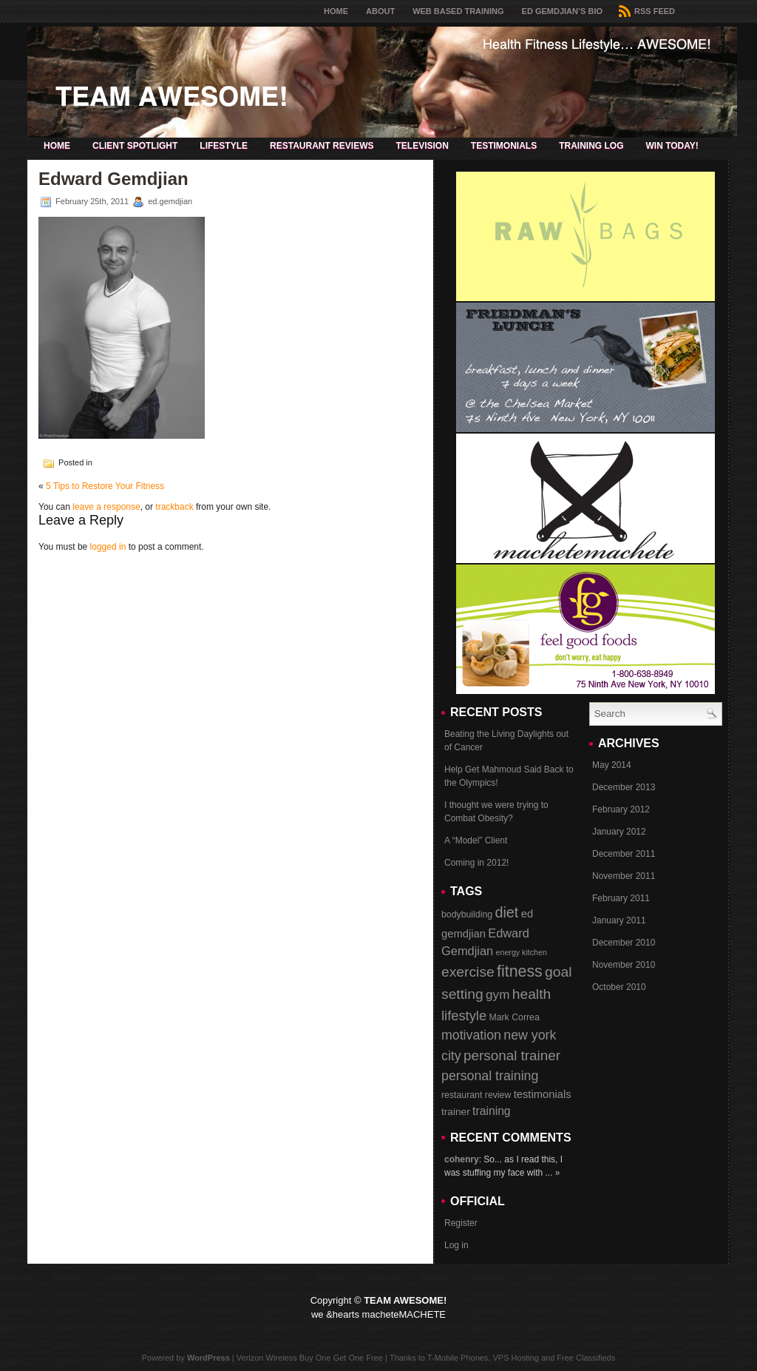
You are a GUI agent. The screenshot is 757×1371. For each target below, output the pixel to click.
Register (461, 1223)
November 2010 (623, 965)
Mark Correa (514, 1017)
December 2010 (623, 942)
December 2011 (623, 854)
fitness (520, 971)
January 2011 (619, 920)
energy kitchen (521, 952)
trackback (174, 507)
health (531, 994)
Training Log (591, 146)
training (491, 1111)
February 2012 (621, 809)
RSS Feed (647, 11)
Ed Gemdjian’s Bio (562, 11)
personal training (489, 1075)
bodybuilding (466, 914)
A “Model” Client (475, 840)
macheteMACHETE (404, 1314)
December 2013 (623, 787)
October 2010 (619, 987)
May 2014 (611, 765)
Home (336, 11)
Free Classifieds (586, 1357)
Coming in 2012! (476, 863)
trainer (455, 1111)
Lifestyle (224, 146)
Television (422, 146)
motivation (471, 1035)
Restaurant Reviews (321, 146)
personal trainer (512, 1055)
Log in (456, 1245)
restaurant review (476, 1095)
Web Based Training (458, 11)
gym (497, 995)
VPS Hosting (516, 1357)
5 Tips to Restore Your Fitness (105, 486)
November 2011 (623, 876)
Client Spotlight (134, 146)
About (380, 11)
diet (506, 912)
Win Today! (671, 146)
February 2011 (621, 898)
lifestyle (463, 1015)
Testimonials (504, 146)
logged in (108, 547)
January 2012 (619, 831)
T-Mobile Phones (458, 1357)
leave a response (106, 507)
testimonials (542, 1094)
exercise (468, 972)
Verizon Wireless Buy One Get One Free (310, 1357)
